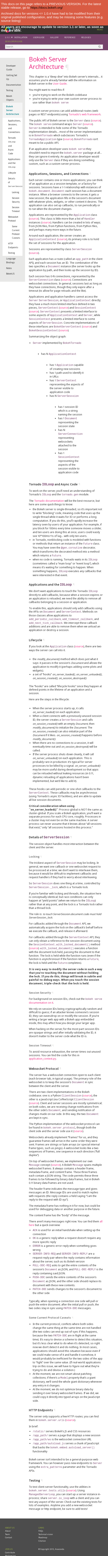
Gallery (54, 37)
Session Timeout (16, 208)
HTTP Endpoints (13, 244)
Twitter (8, 1543)
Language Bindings (10, 259)
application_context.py (42, 1046)
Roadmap (42, 1518)
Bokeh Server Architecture (12, 110)
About (8, 1512)
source (96, 120)
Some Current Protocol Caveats (16, 231)
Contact (8, 1518)
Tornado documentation (49, 493)
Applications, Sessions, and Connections (14, 126)
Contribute (10, 1533)
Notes (9, 267)
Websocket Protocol (13, 218)
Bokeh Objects (10, 98)
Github (8, 1540)
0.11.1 (7, 37)
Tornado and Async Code (12, 145)
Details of (15, 182)
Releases (86, 37)
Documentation (13, 84)
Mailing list (10, 1536)
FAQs (40, 1512)
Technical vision (45, 1515)
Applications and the (14, 162)
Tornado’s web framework (85, 114)
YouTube (9, 1546)
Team (7, 1515)
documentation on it (41, 990)
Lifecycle (12, 172)
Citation (42, 1522)
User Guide (39, 37)
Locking (15, 191)
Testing (9, 90)
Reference (70, 37)
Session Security (16, 199)
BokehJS (10, 273)
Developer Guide (13, 41)
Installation (20, 37)
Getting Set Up (11, 77)
